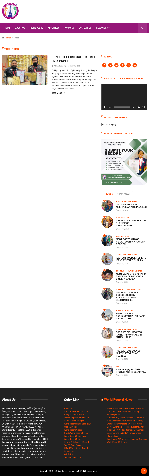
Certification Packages (74, 421)
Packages (69, 28)
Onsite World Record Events (76, 433)
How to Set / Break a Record (76, 442)
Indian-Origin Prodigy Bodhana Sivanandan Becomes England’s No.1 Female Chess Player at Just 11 (125, 433)
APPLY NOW (53, 28)
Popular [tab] (124, 193)
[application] (124, 97)
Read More (58, 93)
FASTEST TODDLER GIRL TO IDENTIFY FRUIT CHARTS (131, 259)
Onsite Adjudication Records (129, 271)
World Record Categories (75, 436)
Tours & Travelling (124, 311)
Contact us (85, 28)
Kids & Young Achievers (126, 201)
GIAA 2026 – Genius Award (76, 448)
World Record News (72, 439)
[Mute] (138, 107)
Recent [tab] (109, 193)
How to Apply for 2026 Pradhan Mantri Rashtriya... (131, 370)
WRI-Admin (58, 66)
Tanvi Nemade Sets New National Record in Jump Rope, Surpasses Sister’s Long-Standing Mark (126, 411)
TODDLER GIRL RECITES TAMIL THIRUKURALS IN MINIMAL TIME (129, 334)
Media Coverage (71, 427)
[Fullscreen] (143, 107)
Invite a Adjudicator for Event (76, 417)
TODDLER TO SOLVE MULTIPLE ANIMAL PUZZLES (131, 205)
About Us (68, 408)
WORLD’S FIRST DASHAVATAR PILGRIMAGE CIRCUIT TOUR (130, 316)
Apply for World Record (74, 414)
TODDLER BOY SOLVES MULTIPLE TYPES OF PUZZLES (128, 353)
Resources (102, 28)
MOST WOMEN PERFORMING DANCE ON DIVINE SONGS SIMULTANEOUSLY (131, 276)
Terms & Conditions (72, 457)
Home (7, 28)
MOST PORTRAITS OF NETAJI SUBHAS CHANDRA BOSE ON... (130, 241)
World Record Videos (73, 430)
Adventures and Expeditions (129, 289)
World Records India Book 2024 (77, 424)
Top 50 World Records (73, 445)
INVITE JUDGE (36, 28)
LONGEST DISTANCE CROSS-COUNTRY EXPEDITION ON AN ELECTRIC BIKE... (127, 296)
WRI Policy (68, 454)
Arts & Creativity (123, 217)
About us (20, 28)
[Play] (105, 107)
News (118, 366)
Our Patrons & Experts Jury (76, 411)
